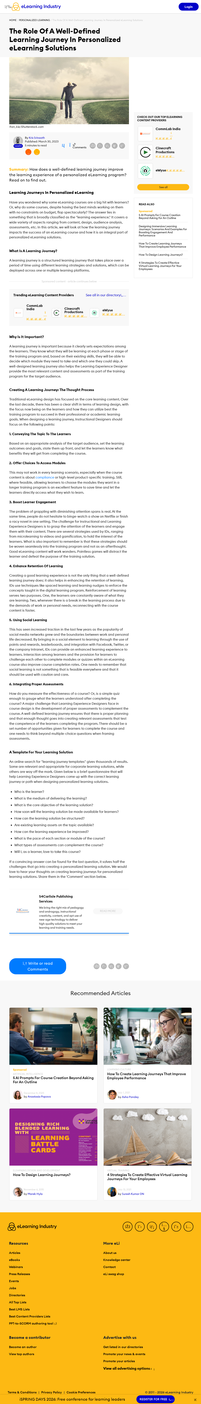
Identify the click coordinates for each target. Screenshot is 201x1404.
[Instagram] (188, 1227)
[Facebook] (127, 1227)
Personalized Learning (34, 20)
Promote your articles (119, 1361)
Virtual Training (118, 1170)
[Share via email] (115, 146)
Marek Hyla (35, 1194)
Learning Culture (119, 1069)
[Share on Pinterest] (122, 146)
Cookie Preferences (81, 1392)
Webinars (16, 1267)
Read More (108, 911)
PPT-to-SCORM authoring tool (33, 1323)
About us (109, 1253)
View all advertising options (128, 1368)
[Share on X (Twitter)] (100, 146)
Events (14, 1281)
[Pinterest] (176, 1227)
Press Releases (19, 1274)
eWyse (107, 310)
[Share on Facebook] (93, 146)
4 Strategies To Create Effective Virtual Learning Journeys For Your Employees (160, 266)
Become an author (23, 1347)
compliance (45, 477)
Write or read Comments (37, 966)
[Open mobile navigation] (7, 6)
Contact (109, 1267)
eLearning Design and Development (36, 1170)
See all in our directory (105, 295)
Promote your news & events (124, 1354)
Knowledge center (116, 1260)
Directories (17, 1295)
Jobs (12, 1288)
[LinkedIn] (152, 1227)
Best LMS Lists (19, 1309)
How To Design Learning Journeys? (161, 254)
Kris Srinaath (37, 137)
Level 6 (18, 146)
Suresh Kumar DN (133, 1194)
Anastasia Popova (39, 1096)
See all (163, 187)
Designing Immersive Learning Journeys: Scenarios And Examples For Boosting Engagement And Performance (163, 230)
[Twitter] (140, 1227)
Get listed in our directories (123, 1347)
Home (12, 20)
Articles (14, 1253)
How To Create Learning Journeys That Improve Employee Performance (162, 245)
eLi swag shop (113, 1274)
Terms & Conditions (22, 1392)
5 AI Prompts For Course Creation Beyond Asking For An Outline (159, 216)
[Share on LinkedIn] (107, 146)
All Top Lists (17, 1302)
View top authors (21, 1354)
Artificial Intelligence (28, 1074)
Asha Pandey (130, 1097)
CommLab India (34, 307)
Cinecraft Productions (73, 310)
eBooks (14, 1260)
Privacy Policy (51, 1392)
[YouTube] (164, 1227)
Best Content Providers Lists (29, 1316)
